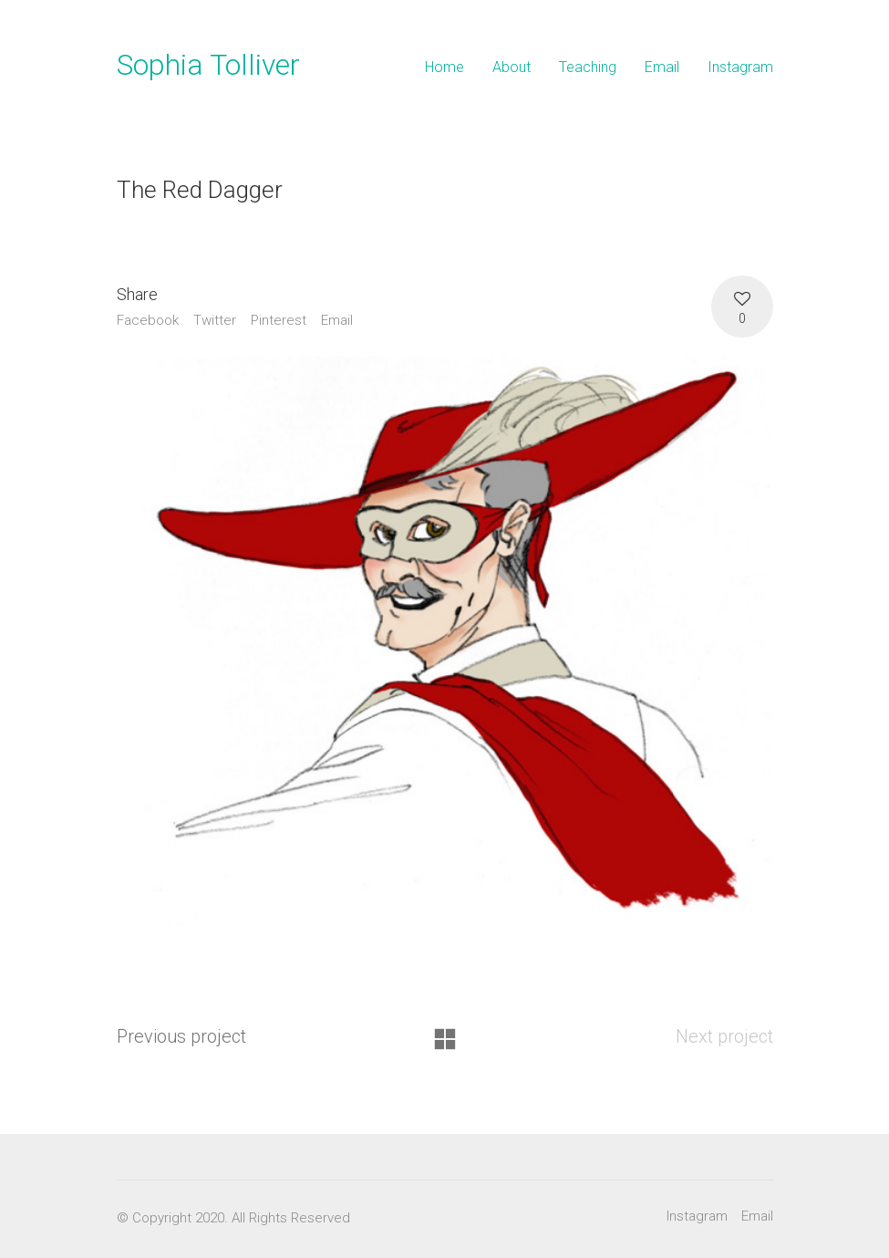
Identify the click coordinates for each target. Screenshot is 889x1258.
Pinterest (278, 320)
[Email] (757, 1217)
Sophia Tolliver (208, 64)
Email (337, 320)
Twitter (214, 320)
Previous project (181, 1036)
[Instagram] (697, 1217)
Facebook (148, 320)
